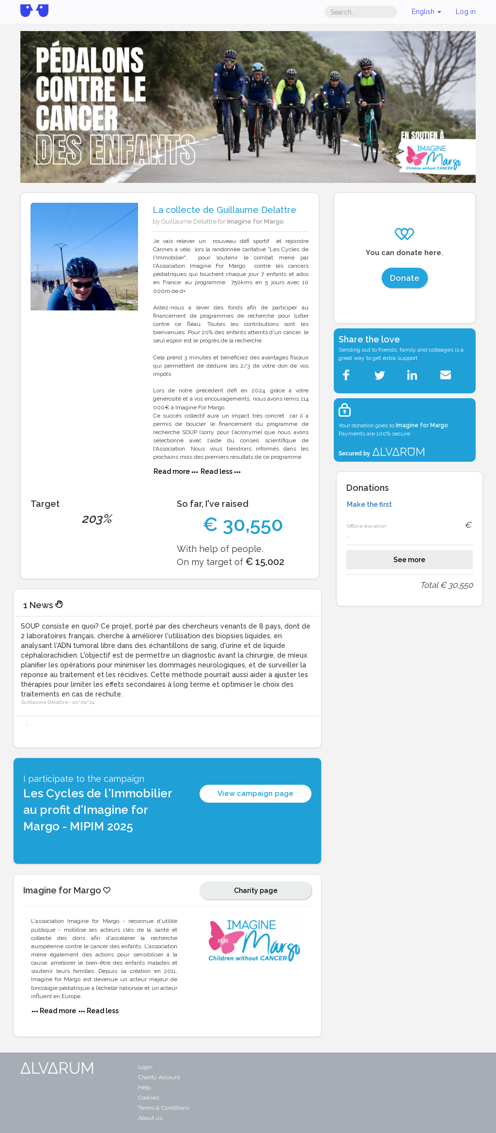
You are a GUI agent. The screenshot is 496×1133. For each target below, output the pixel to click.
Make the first (369, 504)
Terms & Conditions (163, 1107)
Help (144, 1087)
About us (150, 1118)
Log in (466, 12)
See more (409, 560)
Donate (404, 278)
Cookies (148, 1097)
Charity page (256, 890)
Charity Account (159, 1077)
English (426, 12)
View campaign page (255, 793)
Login (145, 1067)
